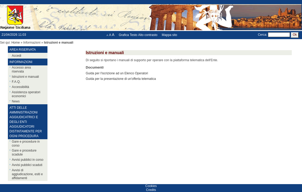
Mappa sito (169, 35)
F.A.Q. (16, 82)
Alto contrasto (147, 35)
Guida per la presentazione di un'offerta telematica (121, 79)
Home (15, 42)
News (16, 101)
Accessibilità (20, 87)
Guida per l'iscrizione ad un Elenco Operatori (117, 73)
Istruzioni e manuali (25, 77)
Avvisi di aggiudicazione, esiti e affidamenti (27, 174)
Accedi (16, 56)
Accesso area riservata (21, 69)
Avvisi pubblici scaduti (27, 165)
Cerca (262, 35)
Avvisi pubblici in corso (28, 160)
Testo (133, 35)
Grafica (124, 35)
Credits (151, 190)
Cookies (151, 186)
